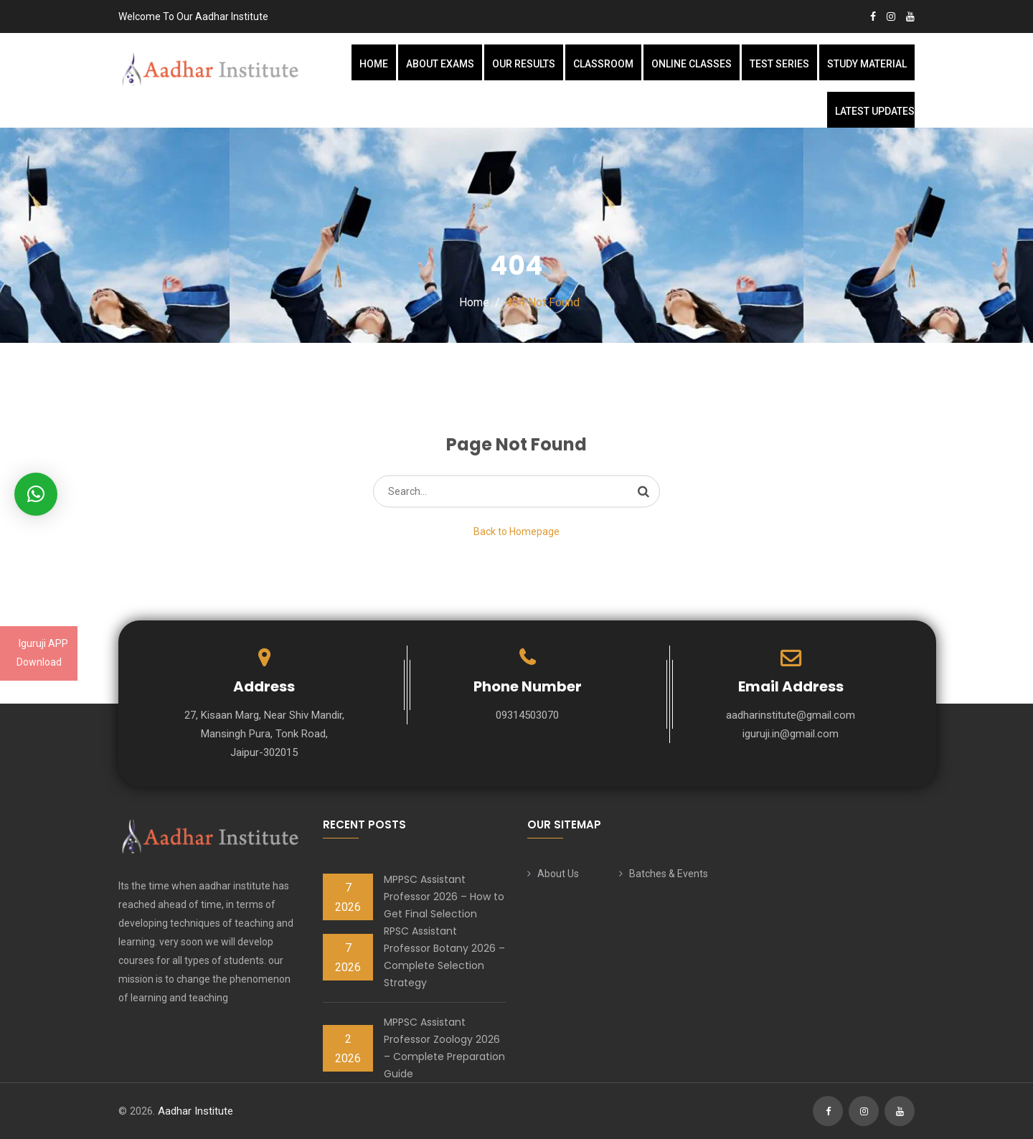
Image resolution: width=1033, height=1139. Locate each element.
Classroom (603, 64)
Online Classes (691, 64)
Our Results (523, 64)
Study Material (867, 64)
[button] (35, 494)
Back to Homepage (516, 531)
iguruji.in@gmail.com (790, 733)
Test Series (779, 64)
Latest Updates (875, 111)
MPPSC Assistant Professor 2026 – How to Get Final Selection (444, 896)
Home (373, 64)
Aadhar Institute (195, 1111)
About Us (558, 873)
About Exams (440, 64)
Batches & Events (668, 873)
